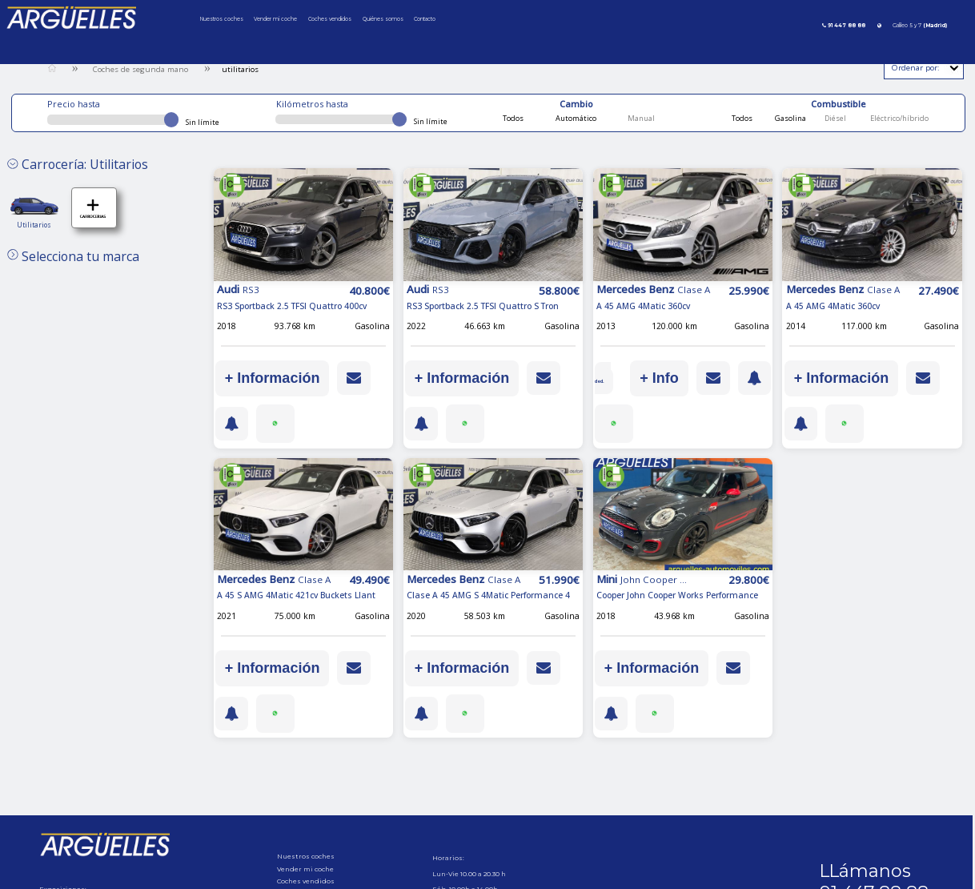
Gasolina (789, 118)
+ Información (272, 378)
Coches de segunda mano (140, 69)
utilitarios (240, 69)
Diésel (834, 118)
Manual (640, 118)
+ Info (700, 378)
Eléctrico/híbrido (899, 118)
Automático (575, 118)
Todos (513, 118)
